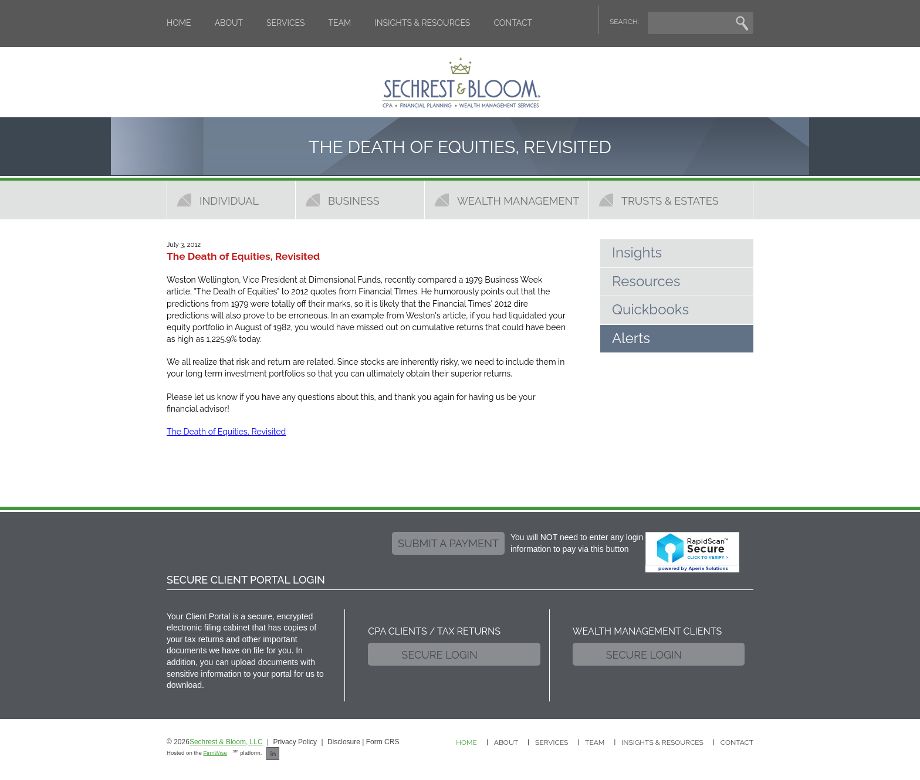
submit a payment (448, 543)
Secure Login (439, 655)
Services (285, 23)
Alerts (631, 338)
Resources (646, 281)
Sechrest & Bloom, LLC (226, 742)
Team (340, 23)
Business (354, 200)
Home (179, 23)
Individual (229, 200)
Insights (637, 252)
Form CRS (383, 742)
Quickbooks (650, 309)
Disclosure (343, 742)
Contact (512, 23)
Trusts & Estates (670, 200)
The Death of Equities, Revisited (226, 431)
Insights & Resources (422, 23)
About (229, 23)
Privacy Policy (295, 742)
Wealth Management (518, 200)
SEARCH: (624, 22)
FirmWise (215, 753)
